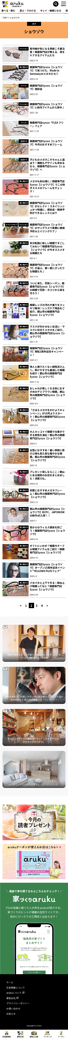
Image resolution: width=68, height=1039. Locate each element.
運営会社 (12, 998)
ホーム (9, 982)
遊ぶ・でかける (28, 10)
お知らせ (11, 1013)
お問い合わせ (13, 1008)
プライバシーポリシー (18, 1003)
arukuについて (15, 992)
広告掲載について (15, 987)
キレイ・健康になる (50, 10)
